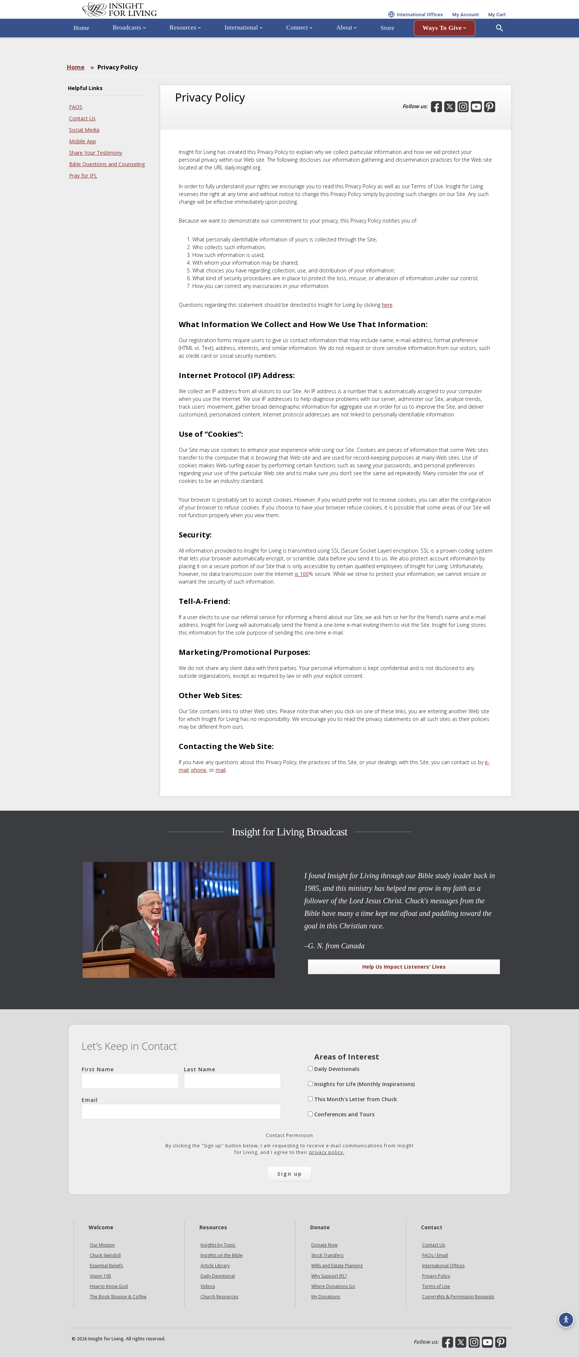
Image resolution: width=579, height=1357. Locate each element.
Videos (208, 1286)
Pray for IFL (83, 175)
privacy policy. (327, 1152)
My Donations (325, 1297)
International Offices (443, 1265)
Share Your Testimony (95, 152)
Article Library (215, 1265)
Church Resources (219, 1297)
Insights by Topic (218, 1245)
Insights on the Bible (222, 1255)
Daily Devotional (218, 1276)
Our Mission (102, 1245)
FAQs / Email (435, 1255)
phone (198, 769)
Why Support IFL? (329, 1276)
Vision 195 (100, 1276)
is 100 (302, 573)
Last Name (232, 1077)
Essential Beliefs (106, 1265)
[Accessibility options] (563, 1315)
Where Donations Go (333, 1286)
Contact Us (82, 118)
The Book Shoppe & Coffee (118, 1297)
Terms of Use (436, 1286)
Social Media (84, 129)
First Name (130, 1077)
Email (181, 1107)
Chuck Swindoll (105, 1255)
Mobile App (82, 141)
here (387, 304)
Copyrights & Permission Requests (458, 1297)
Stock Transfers (327, 1255)
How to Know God (109, 1286)
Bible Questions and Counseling (107, 164)
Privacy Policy (436, 1276)
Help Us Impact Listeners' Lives (404, 966)
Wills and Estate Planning (337, 1265)
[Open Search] (499, 49)
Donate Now (324, 1245)
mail (221, 769)
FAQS (75, 106)
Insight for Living (156, 19)
